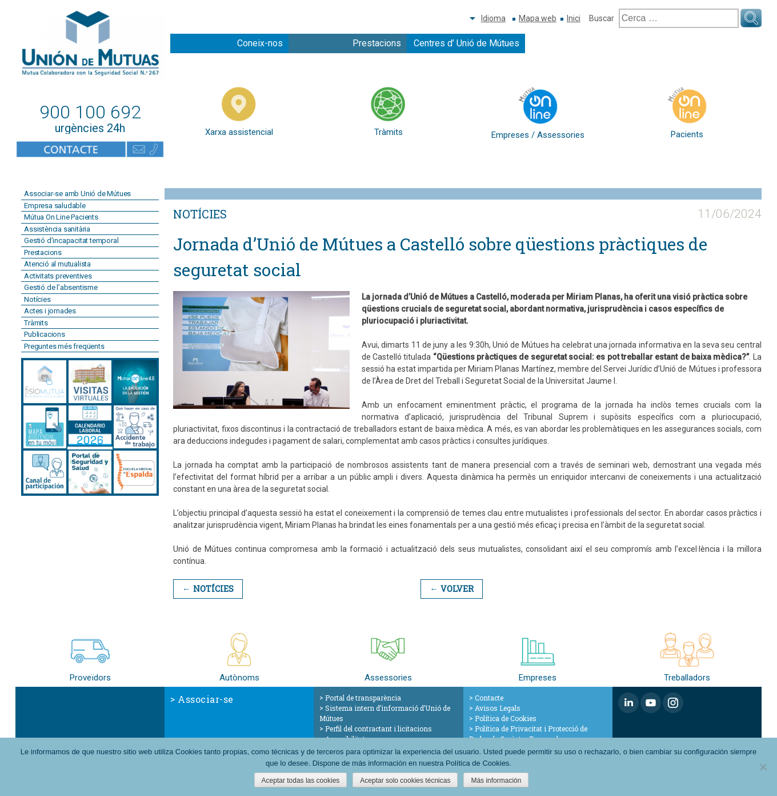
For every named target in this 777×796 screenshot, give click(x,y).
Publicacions (44, 334)
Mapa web (537, 18)
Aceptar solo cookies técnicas (405, 781)
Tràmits (36, 323)
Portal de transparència (363, 697)
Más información (496, 781)
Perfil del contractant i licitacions (378, 728)
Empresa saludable (55, 205)
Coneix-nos (260, 43)
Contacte (489, 697)
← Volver (450, 588)
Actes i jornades (50, 311)
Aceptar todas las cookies (301, 781)
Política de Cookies (505, 718)
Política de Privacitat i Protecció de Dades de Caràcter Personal (528, 733)
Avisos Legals (497, 708)
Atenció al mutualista (57, 264)
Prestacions (377, 43)
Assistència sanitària (57, 229)
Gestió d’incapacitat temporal (71, 240)
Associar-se (206, 699)
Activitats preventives (58, 276)
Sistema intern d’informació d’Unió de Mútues (384, 713)
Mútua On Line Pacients (61, 217)
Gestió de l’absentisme (61, 287)
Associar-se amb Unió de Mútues (77, 193)
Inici (573, 18)
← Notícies (207, 588)
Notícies (37, 299)
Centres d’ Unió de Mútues (466, 43)
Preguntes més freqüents (64, 346)
